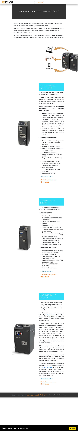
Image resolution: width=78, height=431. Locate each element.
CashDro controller (46, 367)
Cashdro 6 (50, 315)
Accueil (51, 395)
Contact (64, 395)
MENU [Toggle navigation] (39, 2)
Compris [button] (72, 428)
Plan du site (57, 395)
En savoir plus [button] (24, 428)
